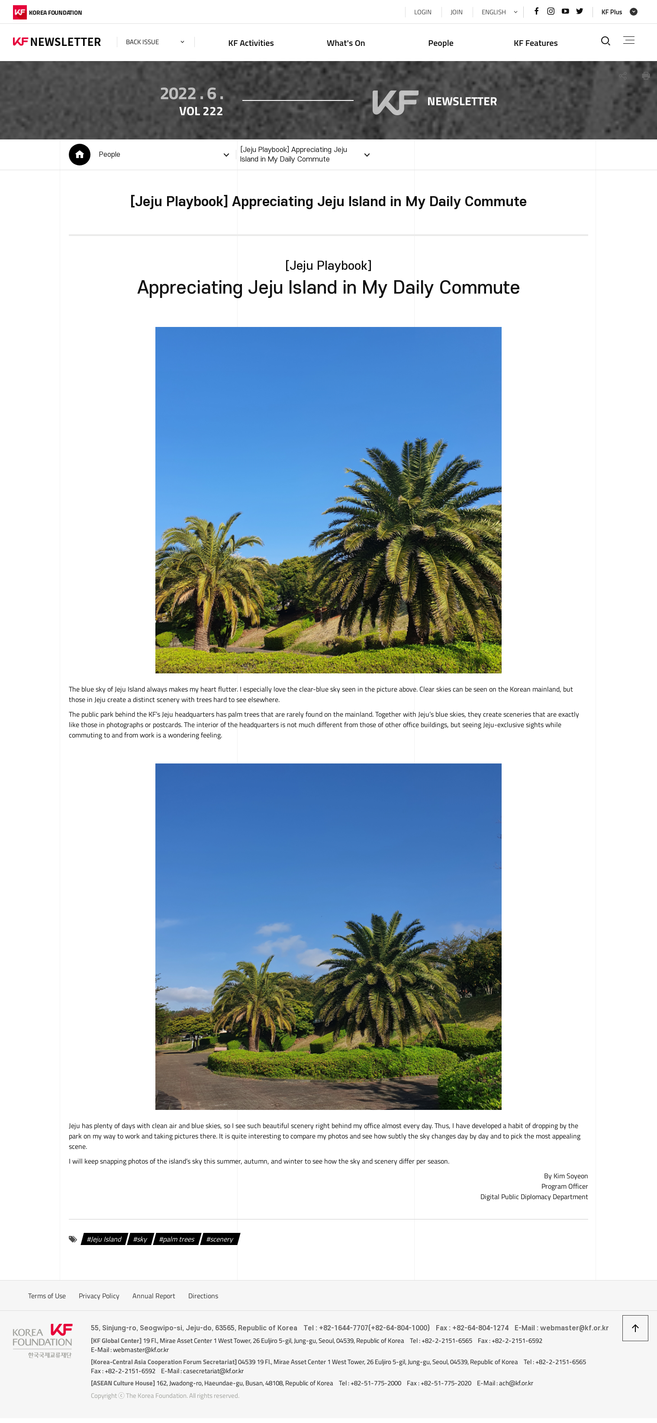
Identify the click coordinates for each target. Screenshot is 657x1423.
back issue (142, 42)
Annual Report (153, 1300)
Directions (203, 1300)
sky (142, 1244)
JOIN (457, 12)
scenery (222, 1244)
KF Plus (612, 12)
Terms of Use (47, 1300)
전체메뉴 (628, 40)
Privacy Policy (99, 1300)
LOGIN (423, 12)
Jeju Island (106, 1244)
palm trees (179, 1244)
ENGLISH (494, 12)
